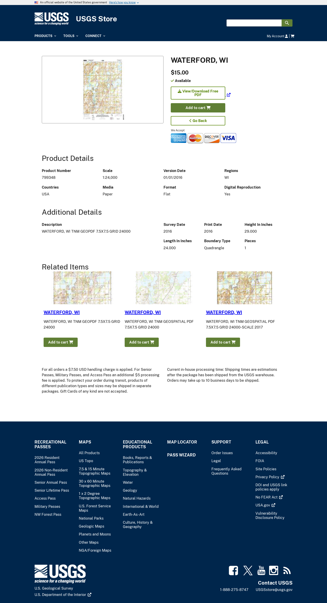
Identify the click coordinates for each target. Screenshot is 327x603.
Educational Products (137, 444)
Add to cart (198, 108)
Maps (85, 442)
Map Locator (182, 442)
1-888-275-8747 (234, 590)
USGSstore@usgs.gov (274, 590)
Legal (262, 442)
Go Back (198, 121)
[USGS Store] (163, 18)
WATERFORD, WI (62, 312)
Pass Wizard (181, 455)
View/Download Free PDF (198, 93)
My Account (277, 36)
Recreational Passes (50, 444)
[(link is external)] (200, 95)
